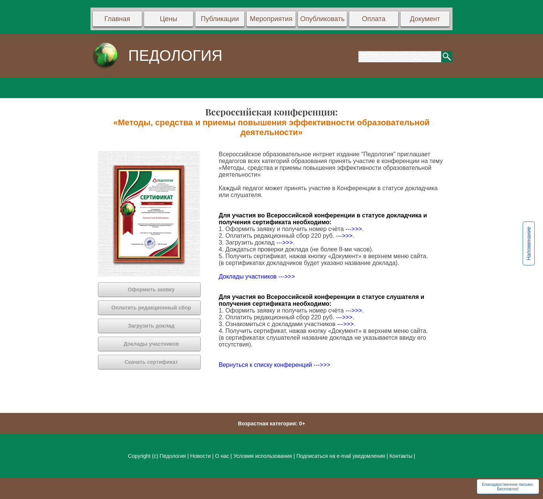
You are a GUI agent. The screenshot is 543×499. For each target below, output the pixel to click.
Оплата (373, 19)
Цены (168, 19)
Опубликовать (322, 19)
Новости (201, 456)
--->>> (353, 229)
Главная (117, 19)
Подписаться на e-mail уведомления (340, 456)
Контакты (401, 456)
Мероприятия (271, 19)
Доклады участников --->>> (257, 276)
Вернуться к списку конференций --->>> (274, 365)
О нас (222, 456)
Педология (173, 456)
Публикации (220, 19)
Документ (425, 19)
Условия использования (262, 456)
